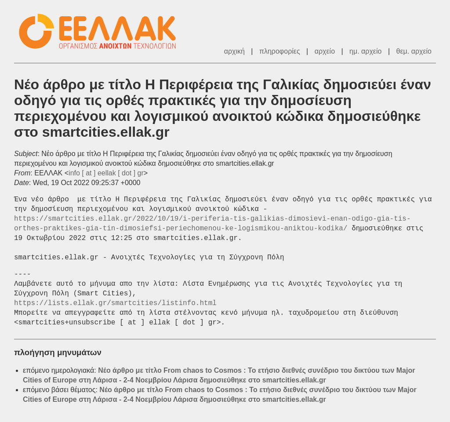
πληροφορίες (279, 51)
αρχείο (325, 51)
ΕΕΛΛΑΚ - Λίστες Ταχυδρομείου (102, 31)
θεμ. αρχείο (414, 51)
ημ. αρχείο (365, 51)
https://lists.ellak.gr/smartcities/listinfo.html (115, 303)
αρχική (234, 51)
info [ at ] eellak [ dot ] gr (106, 173)
